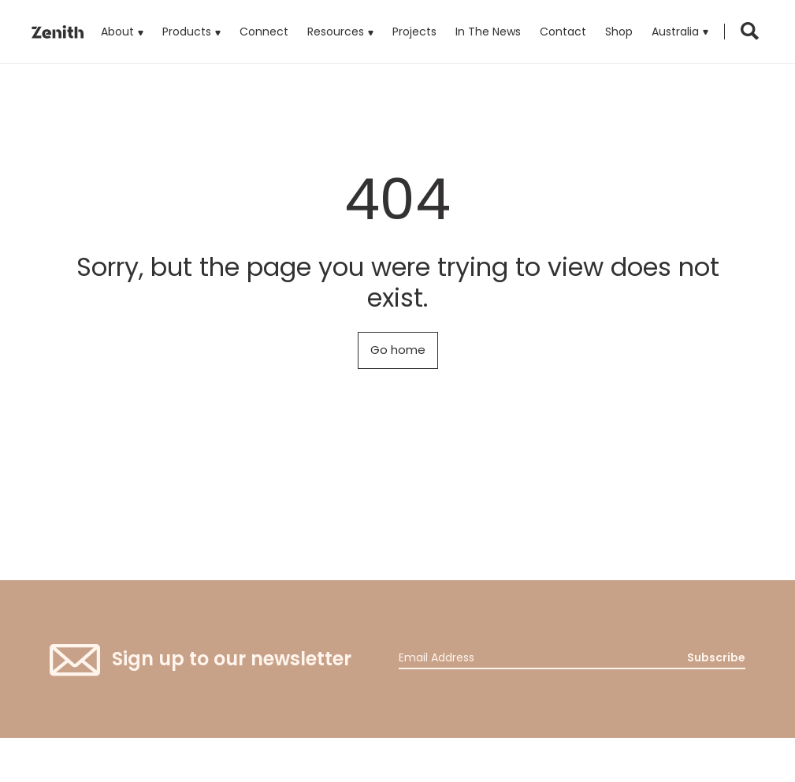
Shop (619, 31)
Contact (563, 31)
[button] (680, 31)
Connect (264, 31)
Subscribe (716, 657)
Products (191, 19)
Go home (397, 349)
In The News (488, 31)
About (117, 31)
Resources (335, 31)
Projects (414, 31)
